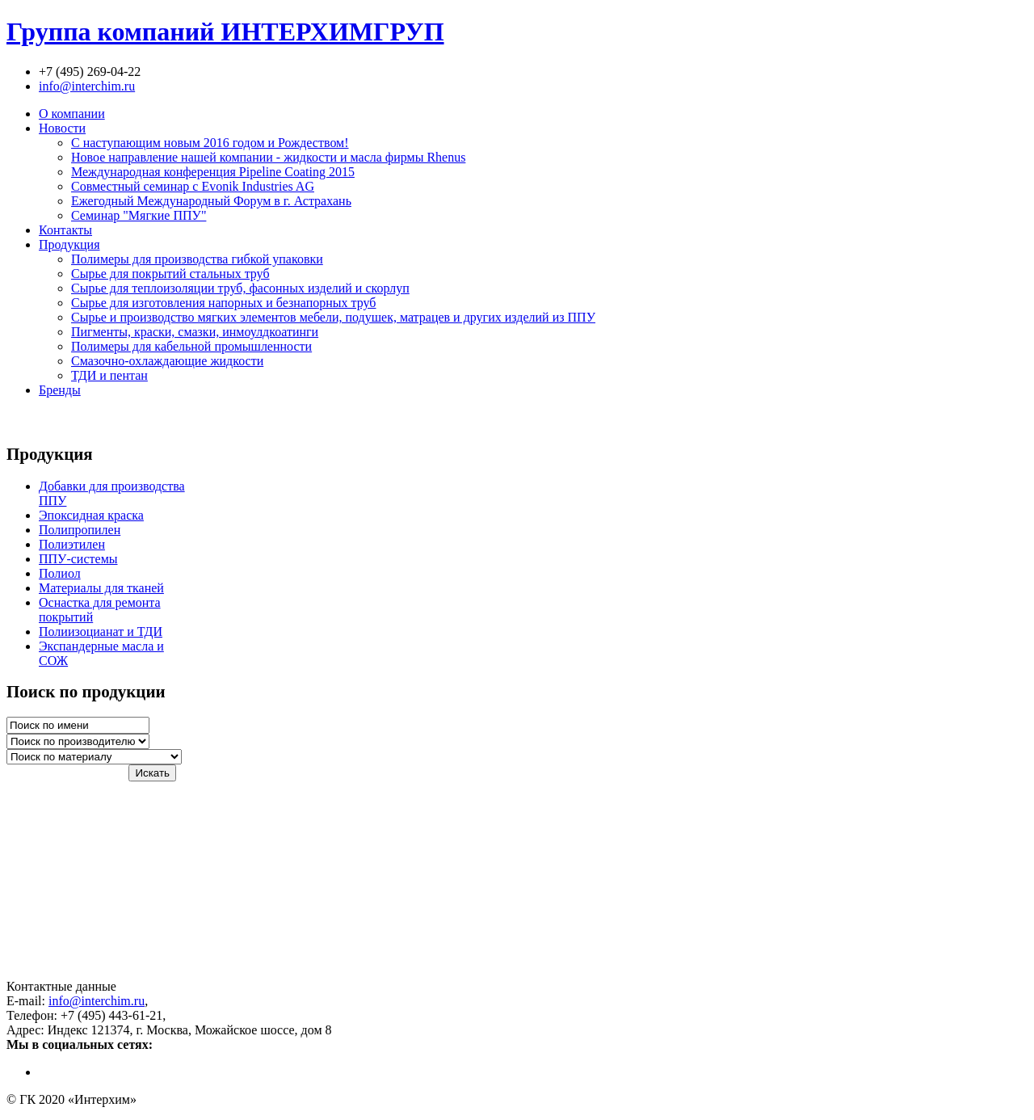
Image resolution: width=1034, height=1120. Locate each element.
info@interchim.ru (87, 86)
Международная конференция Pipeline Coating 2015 (213, 172)
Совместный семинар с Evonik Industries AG (192, 186)
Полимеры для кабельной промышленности (191, 346)
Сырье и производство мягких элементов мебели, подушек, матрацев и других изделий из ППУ (333, 317)
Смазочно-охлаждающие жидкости (167, 361)
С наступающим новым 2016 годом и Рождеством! (210, 142)
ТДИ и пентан (109, 375)
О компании (72, 113)
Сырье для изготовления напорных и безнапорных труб (223, 302)
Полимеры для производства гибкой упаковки (197, 259)
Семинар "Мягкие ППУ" (138, 215)
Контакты (65, 230)
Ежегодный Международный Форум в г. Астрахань (211, 201)
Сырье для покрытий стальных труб (170, 273)
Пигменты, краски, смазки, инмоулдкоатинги (194, 332)
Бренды (60, 390)
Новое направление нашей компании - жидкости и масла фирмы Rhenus (268, 157)
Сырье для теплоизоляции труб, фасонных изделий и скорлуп (240, 288)
